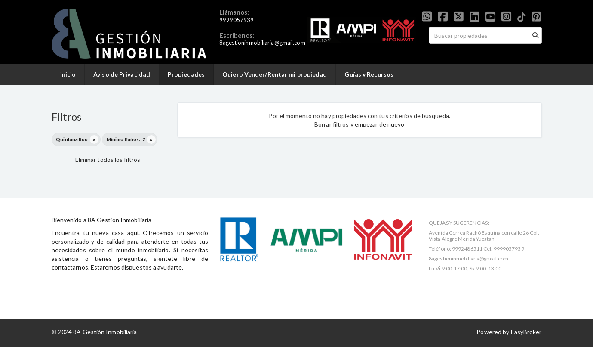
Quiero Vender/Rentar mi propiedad (274, 74)
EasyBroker (526, 331)
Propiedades (186, 74)
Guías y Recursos (368, 74)
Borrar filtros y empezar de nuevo (359, 124)
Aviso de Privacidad (121, 74)
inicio (68, 74)
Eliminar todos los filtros (108, 159)
